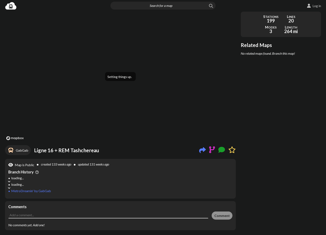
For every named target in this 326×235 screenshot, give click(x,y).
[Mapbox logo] (15, 138)
